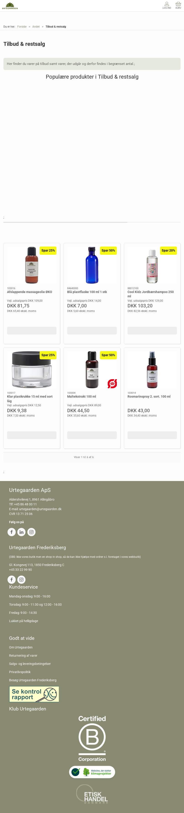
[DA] (10, 5)
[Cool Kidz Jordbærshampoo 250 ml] (152, 265)
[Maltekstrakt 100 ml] (92, 369)
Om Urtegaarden (21, 647)
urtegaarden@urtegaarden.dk (40, 509)
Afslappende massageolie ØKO (29, 292)
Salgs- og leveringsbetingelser (30, 664)
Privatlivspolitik (20, 672)
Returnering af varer (23, 655)
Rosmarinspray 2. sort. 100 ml (149, 396)
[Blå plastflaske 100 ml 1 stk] (92, 265)
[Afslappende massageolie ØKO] (31, 265)
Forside (21, 26)
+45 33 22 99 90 (20, 569)
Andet (36, 26)
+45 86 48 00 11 (25, 504)
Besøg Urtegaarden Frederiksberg (32, 680)
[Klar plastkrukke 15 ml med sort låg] (31, 369)
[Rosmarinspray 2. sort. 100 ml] (152, 369)
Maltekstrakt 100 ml (81, 396)
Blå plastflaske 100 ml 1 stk (87, 292)
